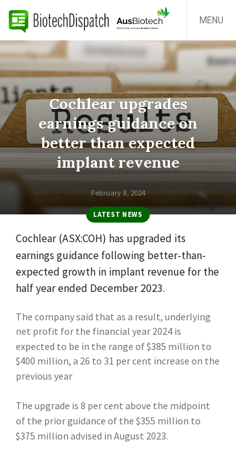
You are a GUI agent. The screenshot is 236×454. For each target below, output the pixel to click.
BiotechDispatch (59, 20)
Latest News (117, 214)
